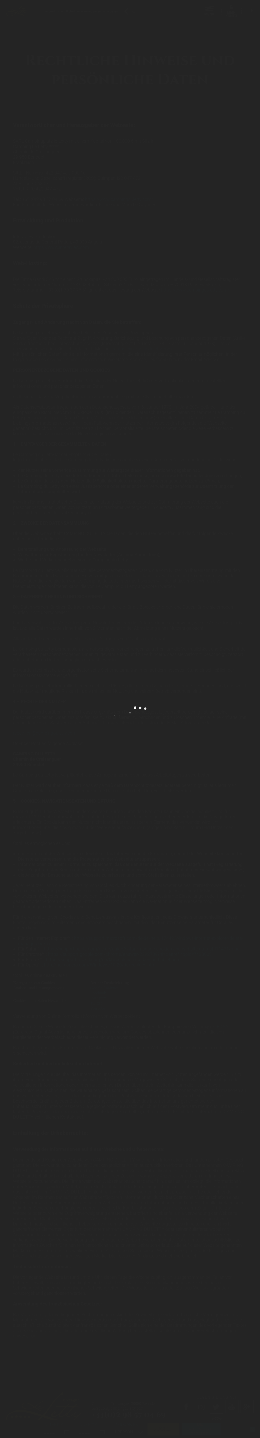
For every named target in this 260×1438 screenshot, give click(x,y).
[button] (8, 1432)
